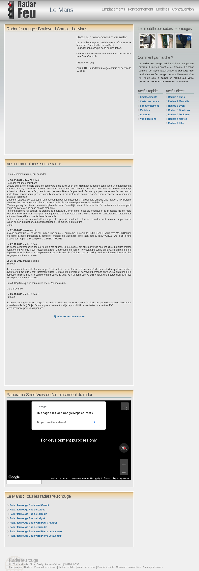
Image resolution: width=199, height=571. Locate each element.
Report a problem (121, 478)
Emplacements (113, 9)
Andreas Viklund (53, 564)
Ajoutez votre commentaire (68, 316)
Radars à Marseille (178, 101)
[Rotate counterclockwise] (120, 448)
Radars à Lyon (176, 105)
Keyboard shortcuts (60, 478)
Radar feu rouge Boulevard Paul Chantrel (33, 522)
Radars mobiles (67, 567)
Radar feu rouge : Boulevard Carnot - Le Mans (47, 28)
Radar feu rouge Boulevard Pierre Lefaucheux (36, 531)
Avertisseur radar (86, 567)
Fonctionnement (140, 9)
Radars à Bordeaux (179, 110)
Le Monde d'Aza (26, 564)
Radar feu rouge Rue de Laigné (27, 509)
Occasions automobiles (128, 567)
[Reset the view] (124, 448)
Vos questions (148, 119)
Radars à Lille (176, 123)
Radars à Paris (176, 97)
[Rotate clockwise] (127, 448)
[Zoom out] (124, 471)
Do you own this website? (51, 422)
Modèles (162, 9)
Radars (28, 567)
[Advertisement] (40, 63)
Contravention (183, 9)
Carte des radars (149, 101)
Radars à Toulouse (178, 114)
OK (93, 422)
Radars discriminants (45, 567)
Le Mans (61, 10)
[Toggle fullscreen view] (125, 406)
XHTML (68, 564)
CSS (76, 564)
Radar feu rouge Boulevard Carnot (29, 505)
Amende (145, 114)
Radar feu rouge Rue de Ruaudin (28, 514)
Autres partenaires (152, 567)
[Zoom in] (124, 463)
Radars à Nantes (177, 119)
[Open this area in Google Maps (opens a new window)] (14, 477)
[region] (69, 440)
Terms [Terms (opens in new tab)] (107, 478)
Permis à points (106, 567)
